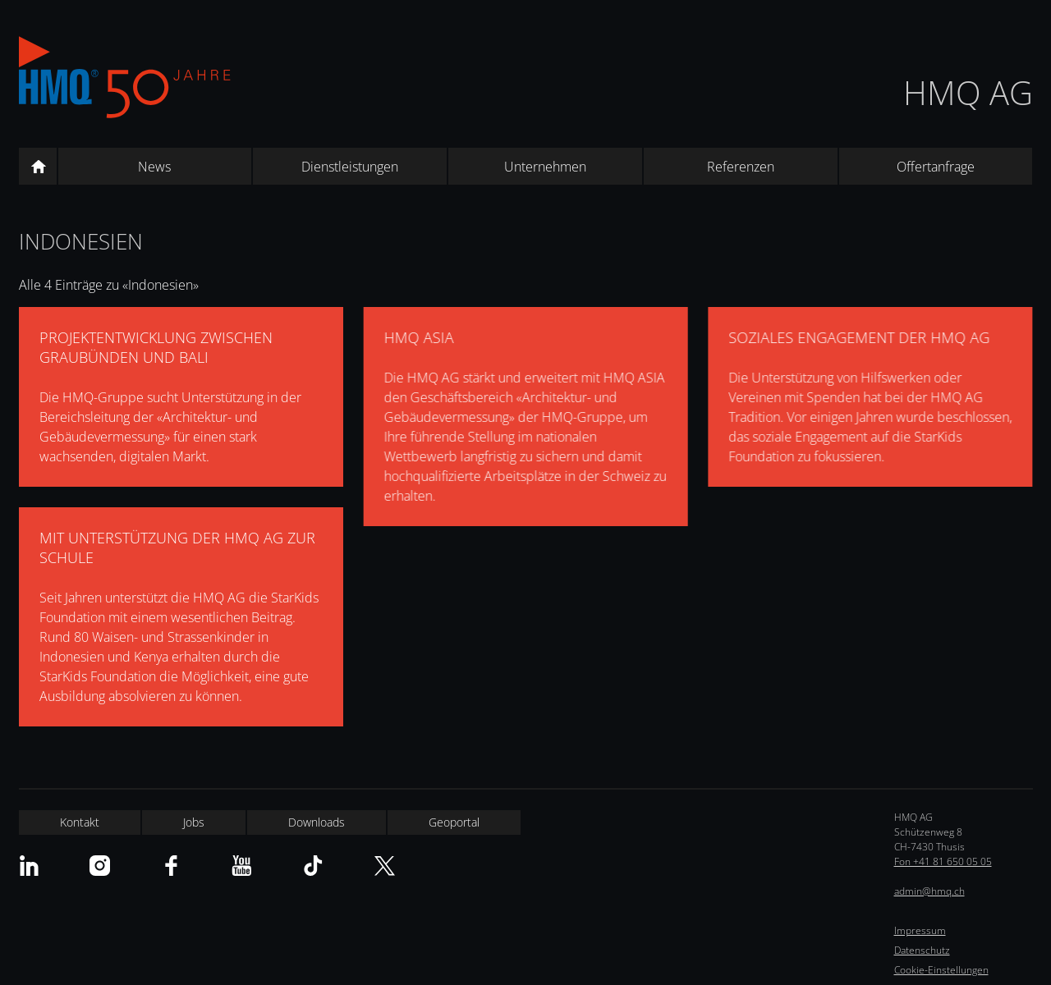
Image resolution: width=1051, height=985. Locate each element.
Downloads (316, 822)
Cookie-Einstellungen (941, 970)
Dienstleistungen (349, 167)
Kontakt (79, 822)
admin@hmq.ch (929, 891)
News (154, 167)
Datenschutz (922, 950)
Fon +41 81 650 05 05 (943, 861)
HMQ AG (968, 92)
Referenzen (740, 167)
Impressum (920, 930)
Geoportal (454, 822)
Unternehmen (545, 167)
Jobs (193, 822)
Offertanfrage (936, 167)
